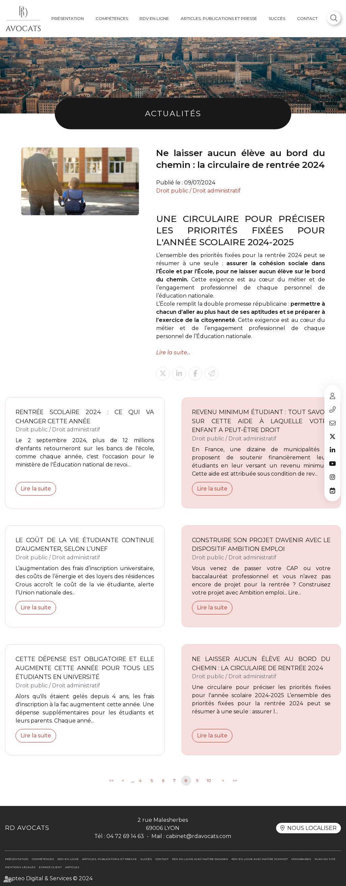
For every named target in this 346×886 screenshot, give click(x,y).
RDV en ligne (154, 18)
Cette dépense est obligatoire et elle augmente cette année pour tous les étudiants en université (85, 667)
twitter (332, 436)
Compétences (112, 18)
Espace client (332, 395)
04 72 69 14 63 (332, 409)
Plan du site (325, 859)
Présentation (67, 18)
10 (209, 780)
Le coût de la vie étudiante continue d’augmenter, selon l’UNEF (85, 544)
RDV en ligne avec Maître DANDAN (200, 859)
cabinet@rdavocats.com (332, 422)
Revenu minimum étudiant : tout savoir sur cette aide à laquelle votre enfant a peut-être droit (261, 420)
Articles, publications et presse (219, 18)
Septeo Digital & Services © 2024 (49, 878)
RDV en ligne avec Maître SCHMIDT (259, 859)
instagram (332, 477)
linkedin (332, 450)
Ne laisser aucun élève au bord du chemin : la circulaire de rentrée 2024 (261, 663)
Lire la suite (36, 488)
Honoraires (301, 859)
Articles (72, 867)
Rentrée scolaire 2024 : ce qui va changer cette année (85, 416)
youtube (332, 463)
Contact (307, 18)
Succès (277, 18)
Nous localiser (312, 828)
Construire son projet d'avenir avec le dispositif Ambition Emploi (261, 544)
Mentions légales (20, 867)
